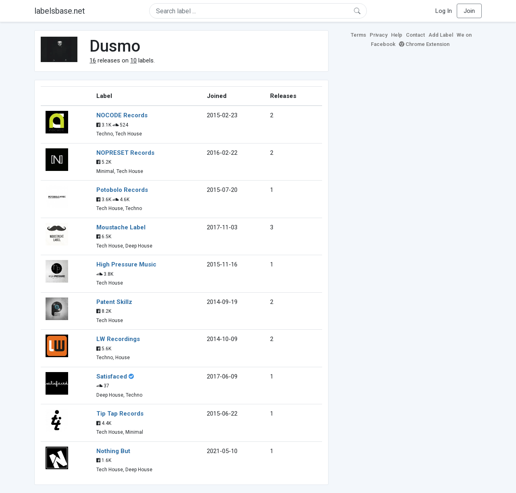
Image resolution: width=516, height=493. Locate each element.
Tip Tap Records (120, 413)
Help (396, 35)
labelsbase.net (59, 11)
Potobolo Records (122, 189)
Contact (415, 35)
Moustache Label (121, 227)
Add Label (441, 35)
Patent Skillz (114, 302)
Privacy (378, 35)
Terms (358, 35)
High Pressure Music (126, 264)
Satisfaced (111, 376)
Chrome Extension (424, 44)
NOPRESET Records (125, 152)
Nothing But (113, 451)
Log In (443, 11)
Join (469, 11)
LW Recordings (118, 339)
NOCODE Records (122, 115)
